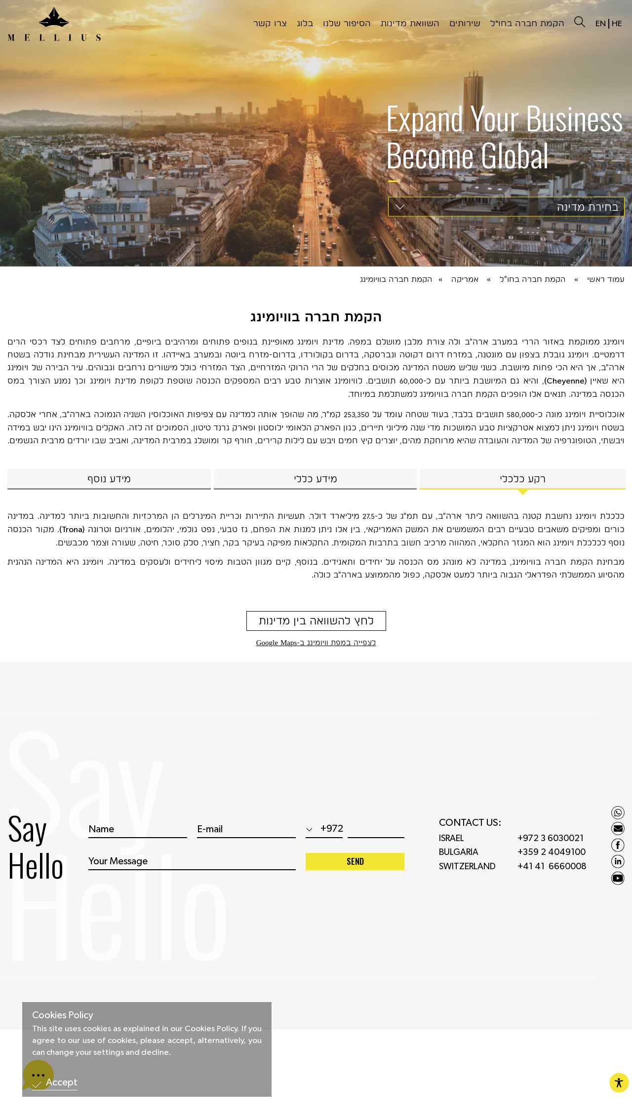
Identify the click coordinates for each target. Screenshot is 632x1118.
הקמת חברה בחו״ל (527, 23)
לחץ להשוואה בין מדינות (316, 620)
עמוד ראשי (606, 279)
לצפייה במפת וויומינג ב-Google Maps (316, 642)
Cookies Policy (62, 1015)
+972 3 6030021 (550, 844)
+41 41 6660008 (552, 873)
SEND (355, 867)
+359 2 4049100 (551, 858)
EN (600, 23)
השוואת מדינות (410, 23)
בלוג (305, 23)
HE (617, 23)
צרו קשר (270, 23)
